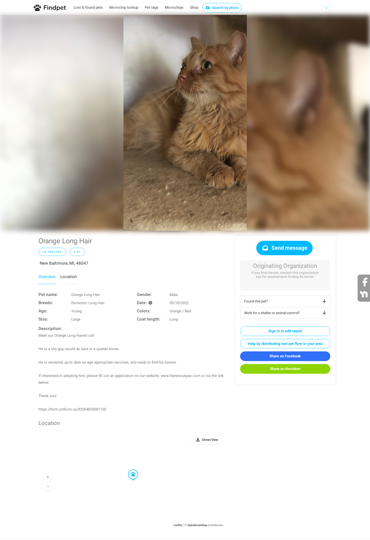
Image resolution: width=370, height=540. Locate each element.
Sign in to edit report (285, 331)
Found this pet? (286, 301)
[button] (129, 469)
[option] (185, 123)
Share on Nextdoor (285, 369)
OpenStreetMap (197, 525)
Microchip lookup (123, 7)
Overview (47, 276)
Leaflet (178, 525)
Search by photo (222, 7)
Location (68, 276)
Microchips (174, 7)
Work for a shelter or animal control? (286, 313)
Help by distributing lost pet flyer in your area (285, 343)
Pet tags (151, 7)
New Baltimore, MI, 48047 (64, 263)
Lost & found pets (88, 7)
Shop (194, 7)
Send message (284, 248)
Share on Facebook (285, 356)
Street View (210, 440)
